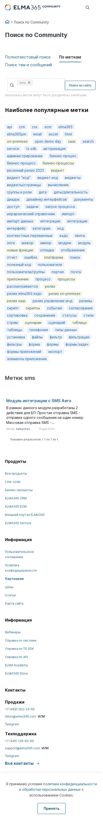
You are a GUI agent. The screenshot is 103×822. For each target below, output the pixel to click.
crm (22, 127)
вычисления (58, 185)
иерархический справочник (31, 214)
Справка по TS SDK (19, 649)
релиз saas (16, 301)
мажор (27, 243)
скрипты (33, 308)
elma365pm (16, 134)
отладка (47, 250)
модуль (84, 243)
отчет (12, 257)
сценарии (33, 322)
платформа (53, 257)
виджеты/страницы (24, 185)
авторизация (54, 148)
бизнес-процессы (58, 163)
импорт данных (20, 221)
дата (43, 192)
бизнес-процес (63, 156)
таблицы (14, 330)
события (54, 308)
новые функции (20, 250)
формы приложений (24, 351)
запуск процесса (60, 206)
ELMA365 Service (18, 523)
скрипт (13, 308)
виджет (57, 170)
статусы (69, 315)
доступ (13, 206)
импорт (68, 214)
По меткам (70, 56)
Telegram (12, 724)
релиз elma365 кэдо (24, 293)
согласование (81, 308)
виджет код (47, 177)
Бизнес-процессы (19, 490)
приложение (18, 279)
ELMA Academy (16, 665)
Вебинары (12, 632)
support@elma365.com (22, 748)
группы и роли (19, 192)
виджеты (73, 177)
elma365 (65, 127)
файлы (37, 337)
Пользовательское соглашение (19, 554)
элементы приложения (27, 359)
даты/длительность (71, 192)
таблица (79, 322)
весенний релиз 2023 (25, 170)
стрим (12, 322)
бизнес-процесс (21, 163)
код (60, 228)
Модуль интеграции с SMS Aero (38, 400)
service (13, 148)
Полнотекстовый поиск (28, 56)
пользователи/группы (26, 272)
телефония (38, 330)
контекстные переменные (30, 235)
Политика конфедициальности (21, 567)
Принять (51, 808)
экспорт (55, 351)
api (9, 127)
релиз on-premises (65, 293)
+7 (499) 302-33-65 (20, 709)
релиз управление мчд (52, 301)
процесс (43, 279)
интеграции (50, 221)
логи (11, 243)
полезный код (19, 264)
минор (45, 243)
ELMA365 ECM (15, 506)
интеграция (77, 221)
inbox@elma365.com (20, 716)
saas (72, 141)
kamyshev (23, 429)
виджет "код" (18, 177)
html (68, 134)
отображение (73, 250)
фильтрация (79, 337)
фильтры (14, 344)
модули (64, 243)
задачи (32, 206)
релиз (50, 286)
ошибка (30, 257)
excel (53, 134)
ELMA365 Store (16, 673)
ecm (47, 127)
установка (16, 337)
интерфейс (16, 228)
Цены (9, 587)
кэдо (64, 235)
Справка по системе (20, 640)
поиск (75, 257)
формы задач (77, 344)
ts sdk (31, 148)
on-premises (17, 141)
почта (76, 272)
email (37, 134)
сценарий (56, 322)
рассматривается (22, 286)
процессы (66, 279)
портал (58, 272)
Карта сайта (14, 603)
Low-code (12, 482)
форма (34, 344)
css (34, 127)
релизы (85, 301)
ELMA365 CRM (16, 498)
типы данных (66, 330)
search (88, 141)
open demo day (48, 141)
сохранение (44, 315)
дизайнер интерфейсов (46, 199)
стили (89, 315)
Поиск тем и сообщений (28, 64)
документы (83, 199)
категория (41, 228)
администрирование (25, 156)
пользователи (50, 264)
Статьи (10, 595)
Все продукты (16, 473)
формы (53, 344)
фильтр (56, 337)
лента (80, 235)
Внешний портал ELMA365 (25, 515)
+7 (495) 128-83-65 (19, 741)
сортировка (17, 315)
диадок (13, 199)
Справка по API (16, 657)
